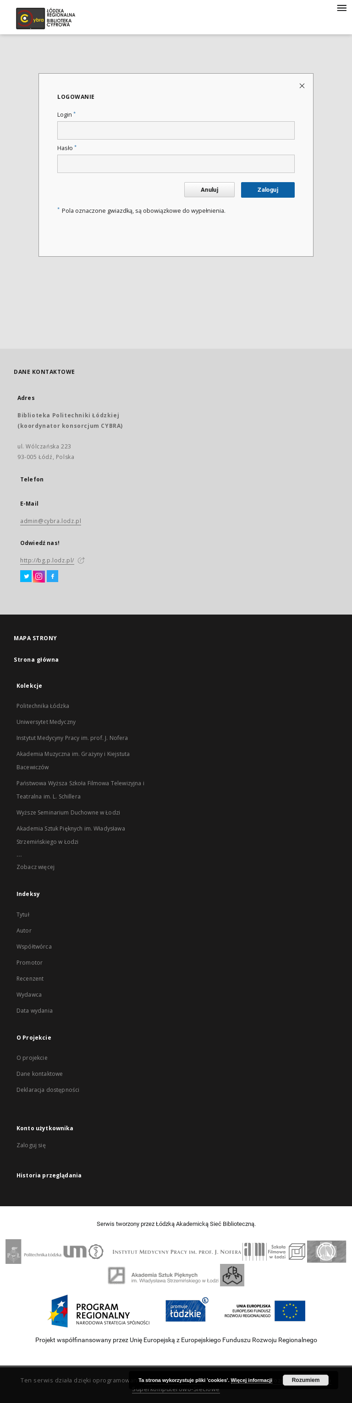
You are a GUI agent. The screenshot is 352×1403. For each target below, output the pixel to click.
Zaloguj (268, 189)
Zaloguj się (31, 1145)
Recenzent (30, 978)
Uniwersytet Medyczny (46, 722)
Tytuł (22, 914)
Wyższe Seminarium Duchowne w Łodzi (68, 812)
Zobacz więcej (35, 867)
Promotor (29, 962)
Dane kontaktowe (39, 1074)
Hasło (67, 148)
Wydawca (29, 994)
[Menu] (341, 7)
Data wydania (34, 1010)
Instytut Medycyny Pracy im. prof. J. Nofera (72, 738)
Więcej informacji (251, 1380)
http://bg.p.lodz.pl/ (47, 560)
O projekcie (32, 1058)
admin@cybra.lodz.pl (50, 521)
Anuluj (209, 189)
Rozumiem (306, 1380)
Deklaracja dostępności (47, 1090)
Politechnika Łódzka (42, 706)
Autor (24, 930)
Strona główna (36, 660)
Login (66, 115)
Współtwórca (34, 946)
